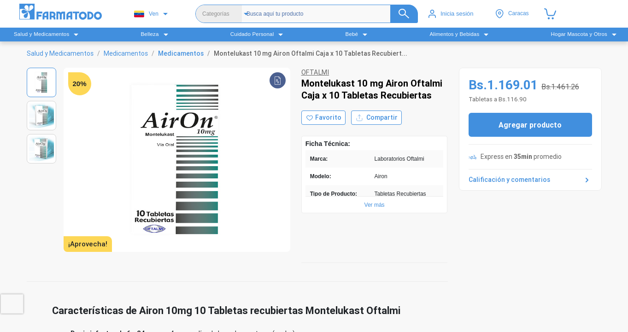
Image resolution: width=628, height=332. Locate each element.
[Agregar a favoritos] (323, 118)
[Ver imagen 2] (41, 115)
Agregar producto (530, 124)
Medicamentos (126, 53)
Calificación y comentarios (530, 180)
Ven (146, 14)
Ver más (374, 205)
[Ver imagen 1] (41, 82)
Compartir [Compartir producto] (376, 117)
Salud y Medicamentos (60, 53)
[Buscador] (331, 14)
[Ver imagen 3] (41, 148)
